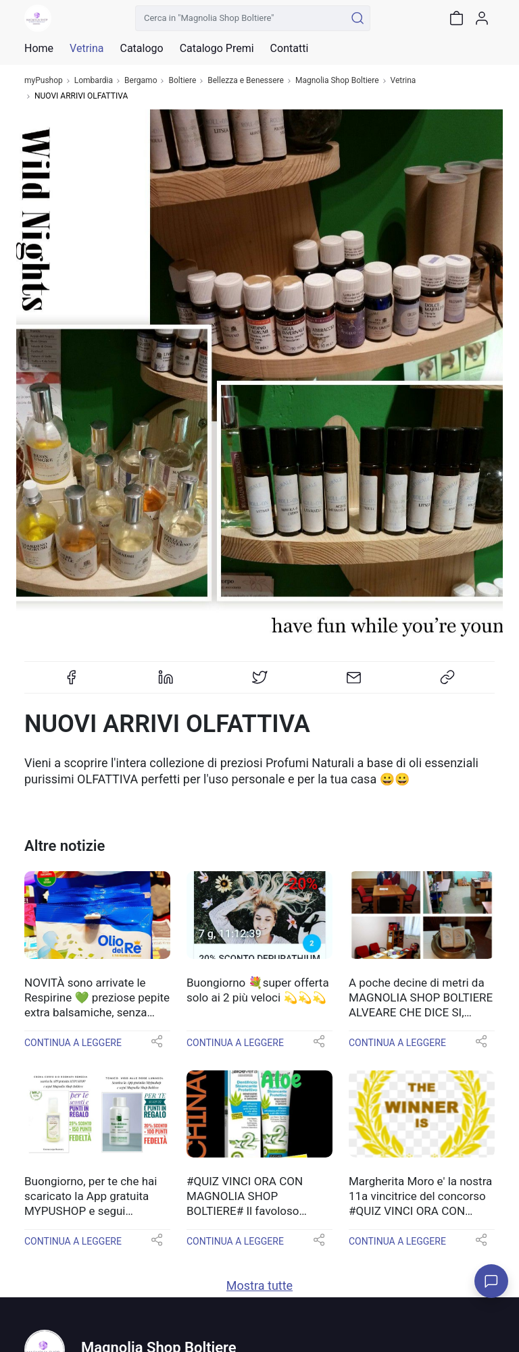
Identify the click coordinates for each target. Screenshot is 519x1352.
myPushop (43, 80)
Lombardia (93, 80)
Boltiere (182, 80)
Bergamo (140, 80)
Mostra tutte (259, 1285)
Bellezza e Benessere (245, 80)
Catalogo (141, 48)
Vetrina (403, 80)
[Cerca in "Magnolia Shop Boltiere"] (240, 18)
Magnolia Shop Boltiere (337, 80)
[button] (156, 1046)
